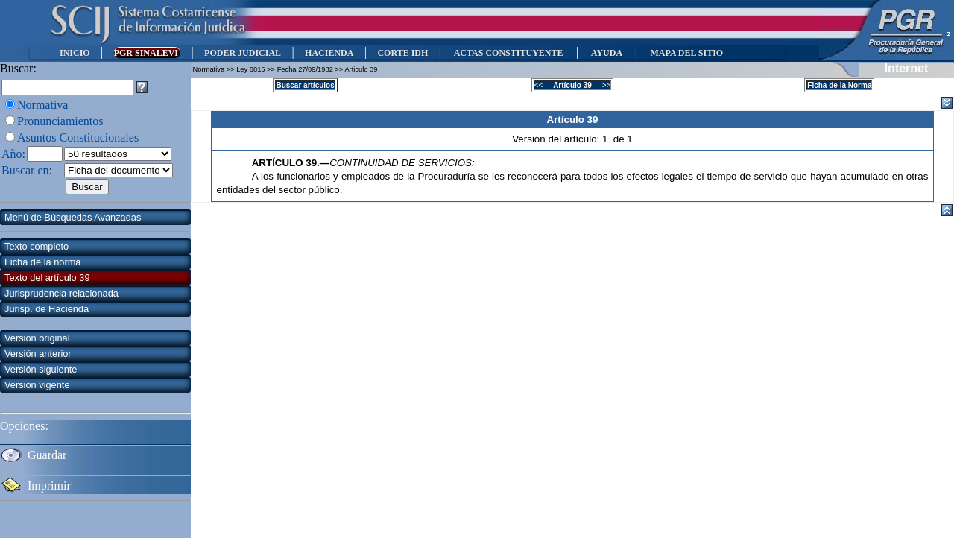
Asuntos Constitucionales (78, 137)
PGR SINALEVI (147, 53)
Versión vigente (37, 384)
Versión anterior (38, 353)
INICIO (75, 53)
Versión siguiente (40, 369)
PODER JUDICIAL (242, 53)
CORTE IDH (402, 53)
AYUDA (606, 53)
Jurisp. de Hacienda (46, 308)
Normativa (42, 104)
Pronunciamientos (60, 121)
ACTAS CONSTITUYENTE (508, 53)
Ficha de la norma (42, 262)
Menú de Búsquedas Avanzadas (72, 217)
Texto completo (36, 246)
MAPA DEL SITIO (686, 53)
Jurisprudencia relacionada (61, 293)
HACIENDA (329, 53)
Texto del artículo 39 (47, 277)
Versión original (37, 338)
